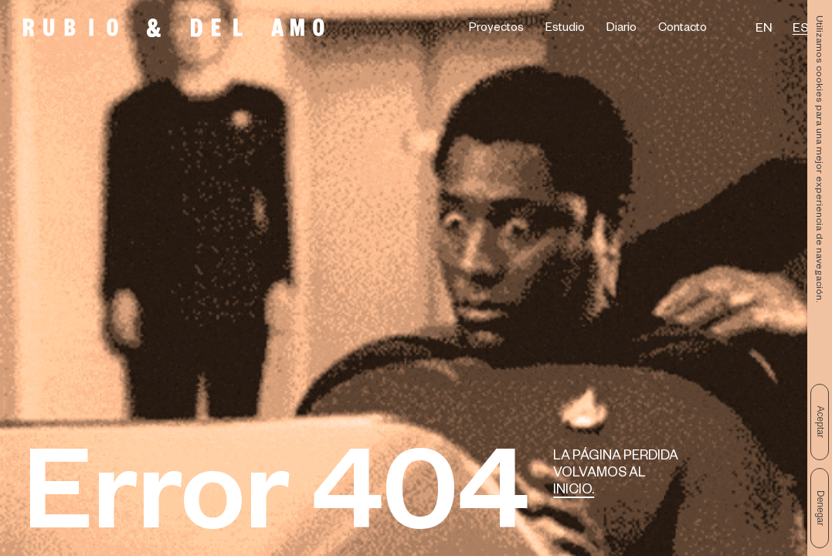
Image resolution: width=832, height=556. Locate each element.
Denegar (820, 508)
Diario (621, 29)
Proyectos (496, 29)
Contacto (682, 29)
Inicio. (573, 491)
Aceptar (820, 422)
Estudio (565, 29)
